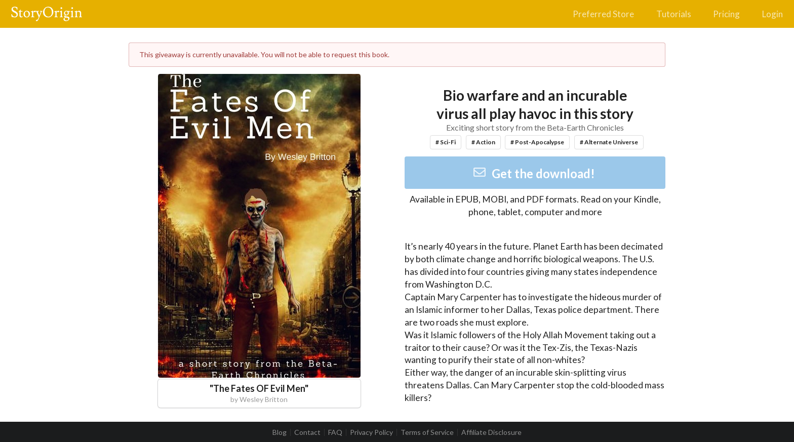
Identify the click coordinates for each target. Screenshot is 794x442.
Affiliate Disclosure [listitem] (491, 432)
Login (772, 14)
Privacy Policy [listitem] (371, 432)
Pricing (726, 14)
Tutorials (673, 14)
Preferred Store (603, 14)
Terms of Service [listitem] (427, 432)
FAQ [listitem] (335, 432)
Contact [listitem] (307, 432)
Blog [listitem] (279, 432)
